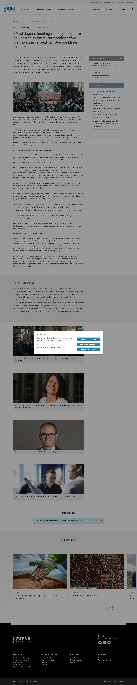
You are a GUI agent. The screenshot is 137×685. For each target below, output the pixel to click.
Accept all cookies (88, 339)
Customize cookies (88, 349)
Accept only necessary (89, 344)
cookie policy (60, 347)
